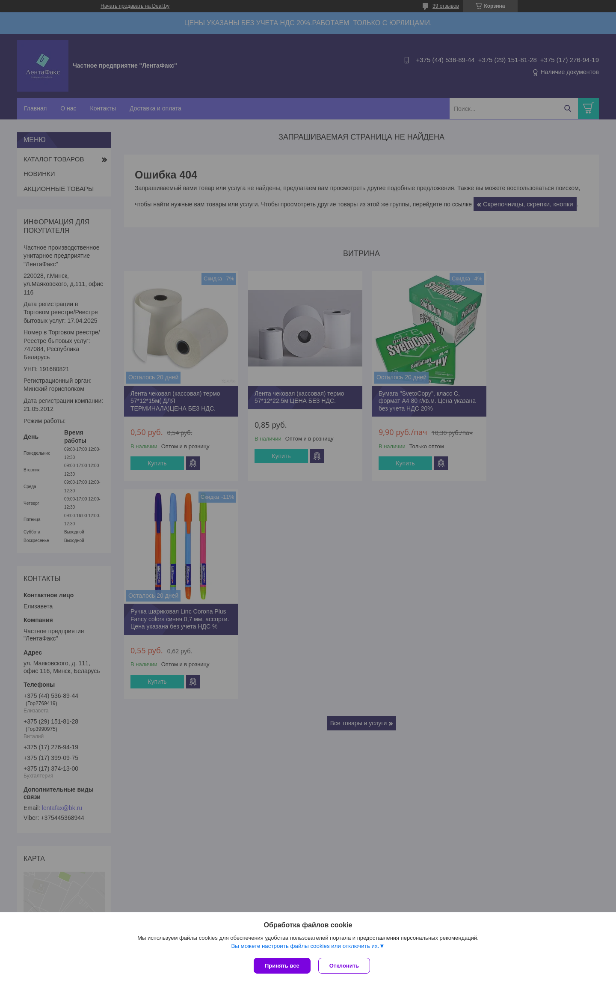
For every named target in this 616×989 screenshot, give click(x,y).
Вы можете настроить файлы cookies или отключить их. (305, 947)
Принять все (282, 965)
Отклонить (345, 965)
